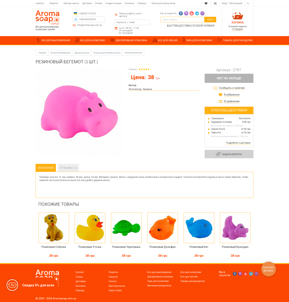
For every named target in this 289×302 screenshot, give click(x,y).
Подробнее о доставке (238, 143)
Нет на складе (229, 78)
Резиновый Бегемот (133, 53)
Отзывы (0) (68, 167)
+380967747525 (87, 13)
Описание (45, 167)
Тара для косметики (158, 281)
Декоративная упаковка (160, 276)
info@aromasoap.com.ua (89, 25)
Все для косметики (190, 272)
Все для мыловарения (159, 272)
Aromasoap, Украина (140, 89)
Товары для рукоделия (192, 281)
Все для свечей (189, 276)
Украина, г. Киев (125, 22)
